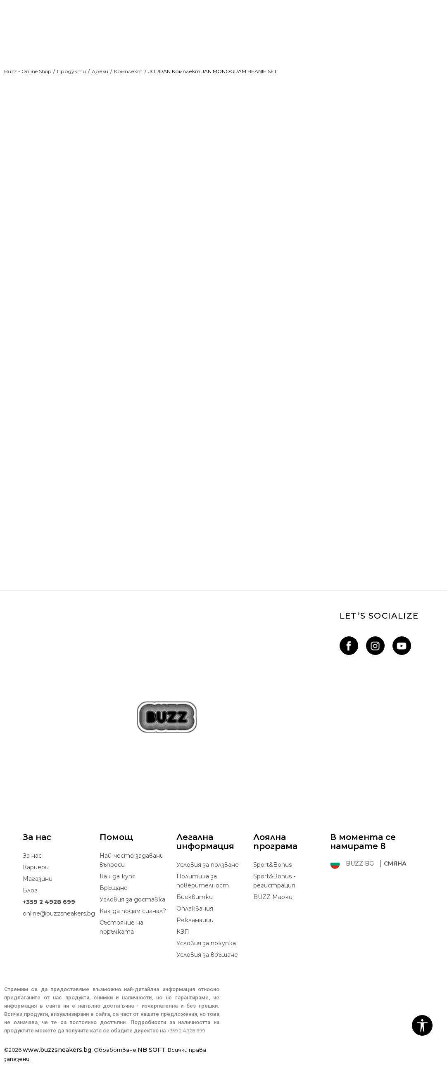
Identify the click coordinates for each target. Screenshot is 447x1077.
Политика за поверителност (202, 894)
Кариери (36, 881)
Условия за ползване (207, 878)
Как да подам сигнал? (133, 924)
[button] (422, 1025)
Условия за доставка (132, 913)
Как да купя (118, 890)
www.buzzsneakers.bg (57, 1063)
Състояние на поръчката (121, 940)
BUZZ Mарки (272, 910)
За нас (32, 869)
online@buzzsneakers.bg (59, 927)
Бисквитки (194, 910)
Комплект (128, 71)
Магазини (37, 892)
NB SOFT (151, 1063)
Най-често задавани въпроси (132, 874)
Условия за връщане (207, 968)
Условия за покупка (206, 957)
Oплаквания (194, 922)
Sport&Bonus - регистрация (274, 894)
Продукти (71, 71)
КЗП (182, 945)
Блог (30, 904)
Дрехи (100, 71)
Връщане (114, 901)
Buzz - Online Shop (27, 71)
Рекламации (195, 933)
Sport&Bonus (272, 878)
